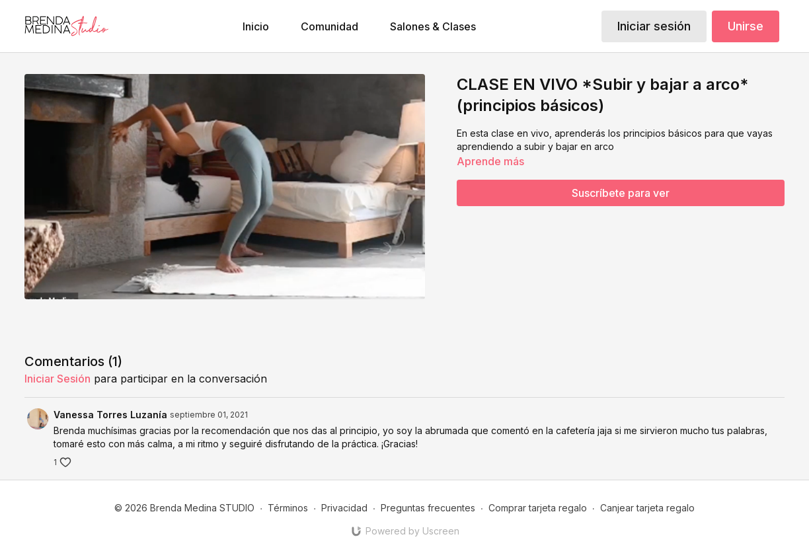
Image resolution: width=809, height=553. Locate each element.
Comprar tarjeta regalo (537, 507)
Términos (288, 507)
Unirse (745, 26)
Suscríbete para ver (621, 193)
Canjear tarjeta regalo (647, 507)
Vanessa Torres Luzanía (110, 414)
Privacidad (344, 507)
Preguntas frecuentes (428, 507)
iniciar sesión (57, 378)
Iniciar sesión (654, 26)
